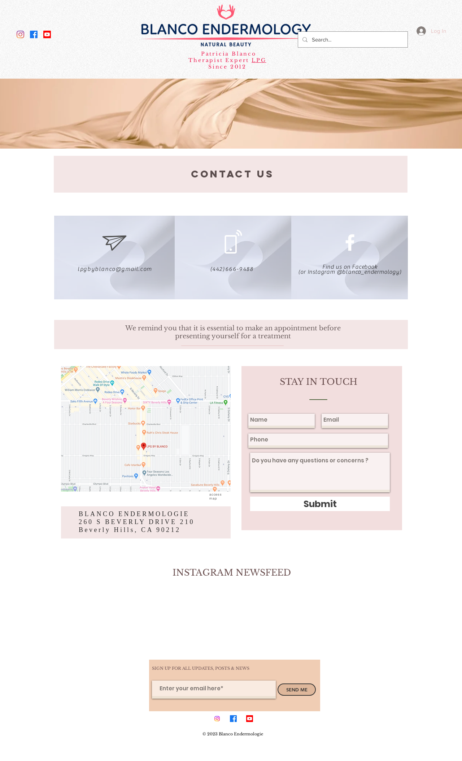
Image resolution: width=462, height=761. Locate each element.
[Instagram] (20, 34)
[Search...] (352, 39)
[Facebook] (34, 34)
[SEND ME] (297, 689)
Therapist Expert (220, 60)
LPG (259, 60)
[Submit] (320, 504)
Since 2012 (227, 66)
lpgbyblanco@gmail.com (115, 269)
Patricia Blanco (227, 53)
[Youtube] (47, 34)
